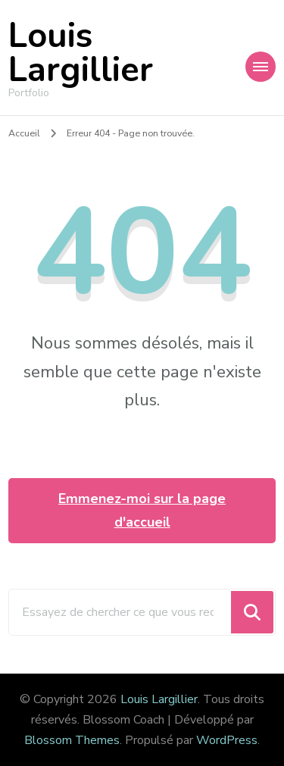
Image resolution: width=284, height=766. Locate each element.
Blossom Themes (72, 740)
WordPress (226, 740)
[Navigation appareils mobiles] (260, 67)
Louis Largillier (80, 53)
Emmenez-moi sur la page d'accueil (142, 510)
